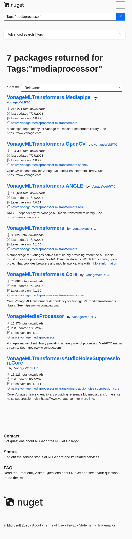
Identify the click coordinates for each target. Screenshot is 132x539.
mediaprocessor (43, 123)
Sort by (13, 87)
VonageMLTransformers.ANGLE (45, 186)
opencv (83, 165)
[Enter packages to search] (60, 17)
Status (10, 452)
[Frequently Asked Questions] (8, 467)
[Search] (120, 17)
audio (82, 388)
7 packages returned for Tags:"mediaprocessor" (55, 63)
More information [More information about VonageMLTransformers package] (105, 263)
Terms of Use (54, 525)
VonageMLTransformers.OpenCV (46, 144)
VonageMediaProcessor (35, 316)
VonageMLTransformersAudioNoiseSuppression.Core (63, 360)
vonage (25, 123)
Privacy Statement (80, 525)
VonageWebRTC (19, 102)
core (81, 295)
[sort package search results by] (71, 88)
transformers (68, 123)
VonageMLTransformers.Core (42, 274)
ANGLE (83, 207)
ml (56, 123)
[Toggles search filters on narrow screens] (120, 34)
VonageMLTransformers (35, 228)
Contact (11, 436)
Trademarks (106, 525)
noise (90, 388)
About (36, 525)
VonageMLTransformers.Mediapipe (49, 97)
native (15, 123)
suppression (103, 388)
